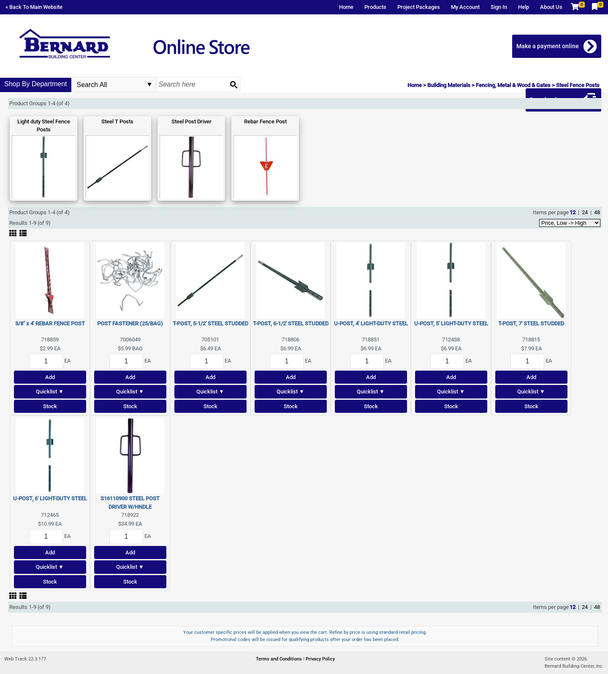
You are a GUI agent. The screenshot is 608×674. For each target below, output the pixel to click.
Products (375, 7)
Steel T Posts (117, 121)
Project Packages (418, 7)
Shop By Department (35, 83)
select (149, 84)
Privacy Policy (320, 659)
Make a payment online (547, 46)
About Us (551, 7)
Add (50, 377)
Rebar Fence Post (265, 121)
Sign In (499, 7)
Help (523, 7)
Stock (50, 406)
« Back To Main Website (33, 7)
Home (346, 7)
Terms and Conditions (279, 659)
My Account (465, 7)
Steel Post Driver (191, 121)
